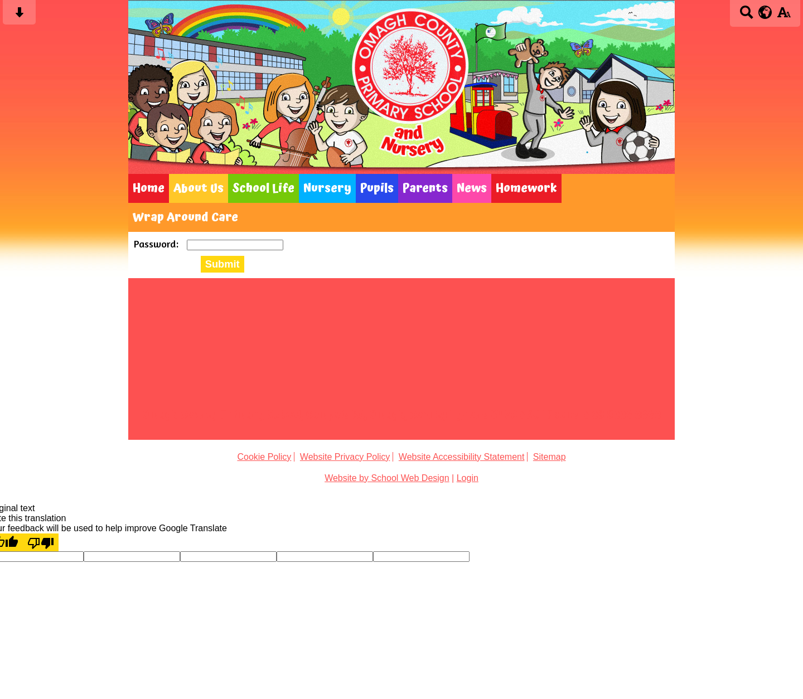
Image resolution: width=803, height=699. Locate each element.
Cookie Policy (264, 457)
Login (467, 478)
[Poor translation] (41, 542)
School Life (263, 188)
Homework (526, 188)
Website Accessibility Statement (462, 457)
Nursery (327, 188)
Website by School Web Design (387, 478)
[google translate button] (765, 12)
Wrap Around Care (185, 217)
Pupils (377, 188)
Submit (222, 264)
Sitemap (549, 457)
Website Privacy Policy (345, 457)
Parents (425, 188)
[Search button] (746, 16)
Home (149, 188)
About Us (198, 188)
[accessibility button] (784, 16)
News (472, 188)
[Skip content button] (19, 16)
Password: (157, 243)
